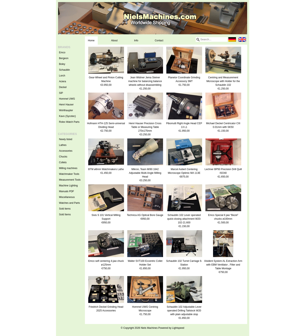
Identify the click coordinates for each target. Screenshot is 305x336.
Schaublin (64, 69)
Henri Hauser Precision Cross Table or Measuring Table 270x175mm (145, 127)
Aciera (62, 81)
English (242, 39)
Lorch (62, 75)
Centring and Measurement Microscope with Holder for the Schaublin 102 (223, 81)
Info (136, 40)
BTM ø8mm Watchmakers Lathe (106, 169)
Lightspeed (178, 327)
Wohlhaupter (66, 110)
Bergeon (63, 58)
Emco (62, 52)
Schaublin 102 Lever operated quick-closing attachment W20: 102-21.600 (184, 219)
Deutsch (232, 39)
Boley (62, 64)
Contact (159, 40)
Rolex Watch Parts (69, 121)
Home (91, 40)
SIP (61, 93)
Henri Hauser (66, 104)
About (114, 40)
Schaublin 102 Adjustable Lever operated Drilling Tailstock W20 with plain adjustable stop (184, 310)
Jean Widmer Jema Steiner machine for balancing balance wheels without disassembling (145, 81)
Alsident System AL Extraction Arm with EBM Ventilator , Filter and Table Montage (223, 265)
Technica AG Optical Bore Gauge (145, 215)
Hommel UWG (67, 98)
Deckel (63, 87)
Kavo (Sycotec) (67, 116)
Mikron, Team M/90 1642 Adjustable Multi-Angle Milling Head (145, 173)
